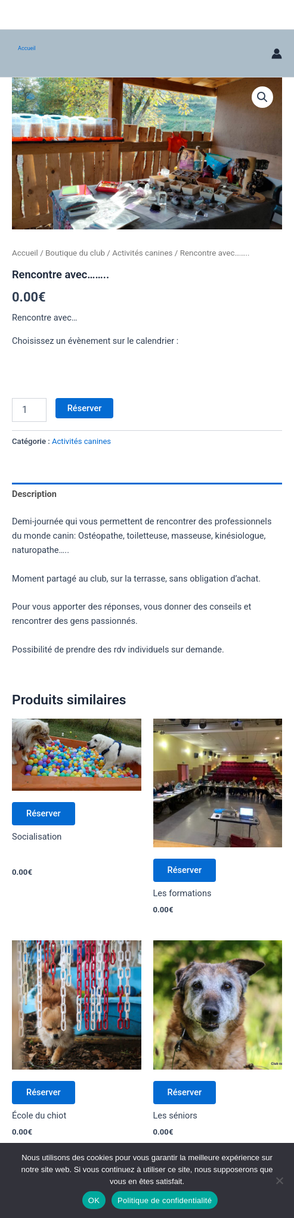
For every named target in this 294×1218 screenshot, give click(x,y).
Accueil (27, 48)
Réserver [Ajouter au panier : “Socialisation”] (43, 813)
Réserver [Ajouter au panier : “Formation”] (185, 870)
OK (94, 1200)
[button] (262, 97)
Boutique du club (75, 252)
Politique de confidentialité (164, 1200)
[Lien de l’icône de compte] (276, 53)
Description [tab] (34, 494)
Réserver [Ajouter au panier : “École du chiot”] (43, 1092)
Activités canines (142, 252)
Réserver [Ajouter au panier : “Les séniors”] (185, 1092)
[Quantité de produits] (29, 410)
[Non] (279, 1180)
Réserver (84, 408)
